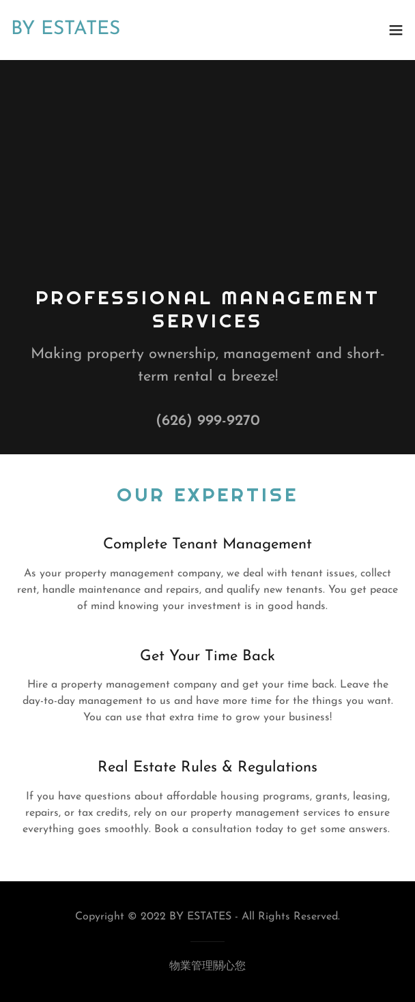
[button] (396, 30)
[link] (147, 30)
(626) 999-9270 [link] (208, 421)
